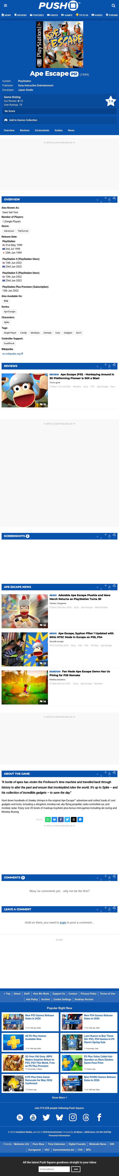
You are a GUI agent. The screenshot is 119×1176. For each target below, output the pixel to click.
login (63, 922)
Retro (113, 386)
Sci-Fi (78, 333)
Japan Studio (25, 89)
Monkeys (35, 333)
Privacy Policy (88, 993)
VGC (47, 1149)
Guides (59, 130)
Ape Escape (54, 73)
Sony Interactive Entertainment (35, 85)
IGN (112, 1144)
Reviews (24, 130)
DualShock (9, 343)
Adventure (9, 231)
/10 (20, 100)
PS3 (6, 301)
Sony (85, 386)
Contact (73, 993)
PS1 (93, 386)
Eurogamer (35, 1149)
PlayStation (24, 81)
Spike (6, 322)
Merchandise (101, 607)
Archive (45, 999)
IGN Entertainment (52, 1132)
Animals (47, 333)
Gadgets (68, 333)
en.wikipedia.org (12, 353)
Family (23, 333)
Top (7, 993)
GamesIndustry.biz (63, 1149)
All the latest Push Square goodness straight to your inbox (59, 1162)
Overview (9, 130)
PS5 (80, 645)
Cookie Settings (62, 999)
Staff (27, 993)
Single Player (10, 333)
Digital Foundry (77, 1144)
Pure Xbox (38, 1144)
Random (98, 683)
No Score (10, 111)
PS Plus (94, 645)
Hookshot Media (24, 1132)
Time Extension (56, 1144)
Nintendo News (97, 1144)
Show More (59, 1097)
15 (43, 404)
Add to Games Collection (20, 120)
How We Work (41, 993)
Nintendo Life (21, 1144)
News (71, 130)
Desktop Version (84, 999)
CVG (80, 1149)
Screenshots (42, 130)
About (17, 993)
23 (43, 663)
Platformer (23, 231)
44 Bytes (78, 1132)
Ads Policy (32, 999)
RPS (88, 1149)
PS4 (86, 645)
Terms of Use (107, 993)
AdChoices (89, 1132)
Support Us (58, 993)
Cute (57, 333)
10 (43, 625)
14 (43, 701)
